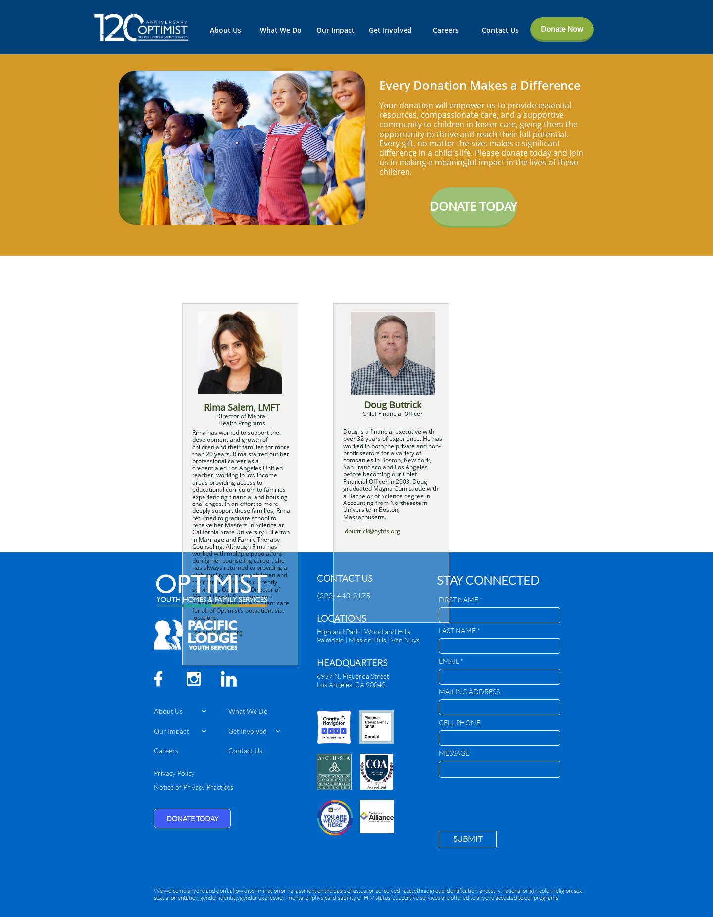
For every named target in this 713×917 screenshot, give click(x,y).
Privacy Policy (174, 773)
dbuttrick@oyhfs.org (372, 531)
